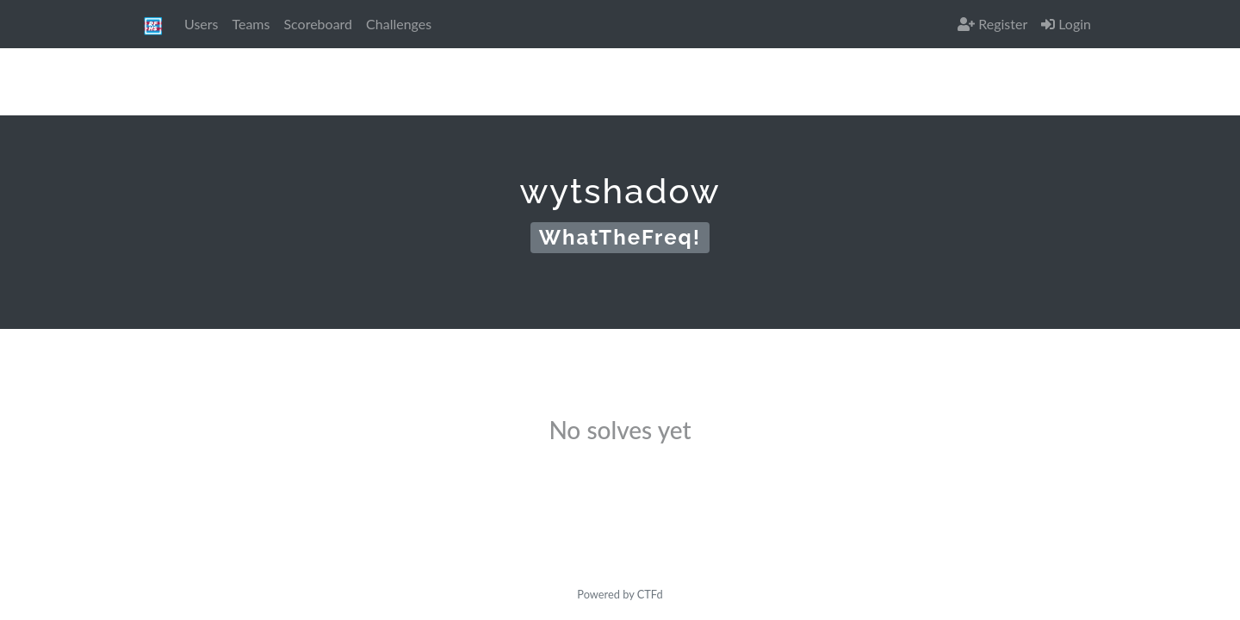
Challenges (398, 24)
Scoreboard (317, 24)
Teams (251, 24)
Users (201, 24)
